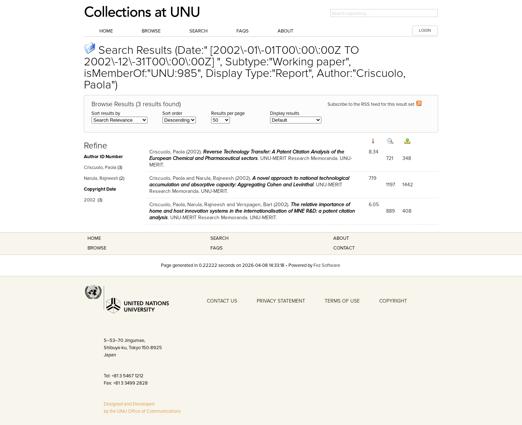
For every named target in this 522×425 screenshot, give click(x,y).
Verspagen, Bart (254, 204)
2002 (89, 200)
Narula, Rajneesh (101, 178)
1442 (407, 185)
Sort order (172, 113)
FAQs (242, 31)
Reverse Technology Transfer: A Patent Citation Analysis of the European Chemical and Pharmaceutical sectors (246, 155)
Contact (344, 248)
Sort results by (105, 113)
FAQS (216, 248)
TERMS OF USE (342, 301)
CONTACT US (222, 301)
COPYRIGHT (393, 301)
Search (198, 31)
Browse (151, 31)
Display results (284, 113)
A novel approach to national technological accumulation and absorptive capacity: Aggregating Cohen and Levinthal (249, 181)
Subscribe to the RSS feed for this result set (375, 104)
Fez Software (326, 265)
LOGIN (425, 30)
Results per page (228, 113)
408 (406, 211)
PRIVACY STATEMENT (281, 301)
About (285, 31)
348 (406, 158)
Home (106, 31)
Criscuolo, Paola (100, 167)
